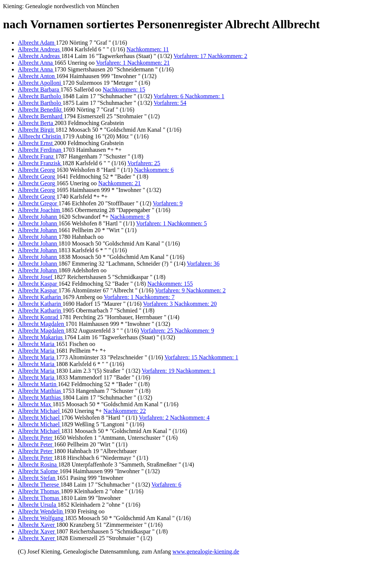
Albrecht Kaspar (38, 283)
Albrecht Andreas (39, 49)
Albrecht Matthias (40, 391)
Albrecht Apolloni (40, 83)
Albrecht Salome (39, 471)
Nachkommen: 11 (148, 49)
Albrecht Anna (36, 63)
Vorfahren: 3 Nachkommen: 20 (180, 304)
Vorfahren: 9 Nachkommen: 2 (190, 290)
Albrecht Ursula (38, 504)
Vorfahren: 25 (143, 163)
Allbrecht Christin (40, 136)
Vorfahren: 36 (203, 263)
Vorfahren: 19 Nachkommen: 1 (178, 371)
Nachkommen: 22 (124, 411)
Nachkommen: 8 (130, 217)
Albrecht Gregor (38, 203)
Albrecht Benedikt (40, 109)
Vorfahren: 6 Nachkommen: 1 (189, 96)
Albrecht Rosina (38, 464)
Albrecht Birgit (36, 129)
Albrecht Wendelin (41, 511)
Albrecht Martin (38, 384)
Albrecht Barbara (39, 89)
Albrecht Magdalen (41, 324)
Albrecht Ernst (36, 143)
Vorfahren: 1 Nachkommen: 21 (133, 63)
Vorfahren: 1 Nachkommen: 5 (171, 223)
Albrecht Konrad (39, 317)
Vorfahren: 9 (168, 203)
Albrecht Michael (39, 411)
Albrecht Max (35, 404)
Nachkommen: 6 (153, 170)
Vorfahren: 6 (166, 484)
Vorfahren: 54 (170, 103)
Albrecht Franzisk (40, 163)
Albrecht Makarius (41, 337)
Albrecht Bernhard (41, 116)
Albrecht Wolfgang (41, 518)
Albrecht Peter (36, 438)
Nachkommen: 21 (119, 183)
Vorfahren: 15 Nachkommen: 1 (201, 357)
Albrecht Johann (38, 217)
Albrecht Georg (37, 170)
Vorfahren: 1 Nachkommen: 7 (139, 297)
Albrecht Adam (37, 42)
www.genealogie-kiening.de (205, 551)
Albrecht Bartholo (40, 96)
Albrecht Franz (36, 156)
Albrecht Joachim (39, 210)
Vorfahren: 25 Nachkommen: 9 (177, 330)
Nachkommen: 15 (124, 89)
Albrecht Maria (37, 344)
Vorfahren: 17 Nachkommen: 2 (210, 56)
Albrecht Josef (36, 277)
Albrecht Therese (39, 484)
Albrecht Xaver (37, 525)
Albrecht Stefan (37, 478)
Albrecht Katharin (40, 297)
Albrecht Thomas (39, 491)
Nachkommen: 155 (170, 283)
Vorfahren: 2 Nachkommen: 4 (174, 417)
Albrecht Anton (37, 76)
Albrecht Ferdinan (40, 150)
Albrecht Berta (36, 123)
